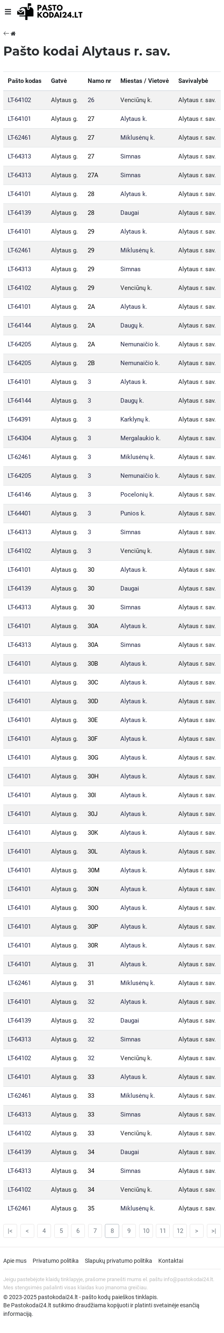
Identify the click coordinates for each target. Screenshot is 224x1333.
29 (91, 231)
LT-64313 (19, 156)
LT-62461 (19, 137)
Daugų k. (132, 325)
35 (91, 1208)
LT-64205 (19, 344)
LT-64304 (19, 438)
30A (93, 626)
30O (93, 908)
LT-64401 (19, 513)
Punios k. (133, 513)
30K (93, 832)
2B (91, 363)
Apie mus (15, 1260)
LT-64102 (19, 100)
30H (93, 776)
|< (10, 1231)
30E (93, 720)
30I (92, 795)
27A (93, 175)
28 (91, 194)
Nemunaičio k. (140, 344)
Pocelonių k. (137, 494)
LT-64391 (19, 419)
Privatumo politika (56, 1260)
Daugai (129, 212)
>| (213, 1231)
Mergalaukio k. (140, 438)
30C (93, 682)
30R (93, 945)
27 (91, 119)
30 (91, 569)
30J (93, 814)
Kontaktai (170, 1260)
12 (180, 1231)
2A (91, 306)
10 (146, 1231)
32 (91, 1001)
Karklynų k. (135, 419)
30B (93, 663)
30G (93, 757)
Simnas (130, 156)
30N (93, 889)
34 (91, 1152)
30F (93, 738)
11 (163, 1231)
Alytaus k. (133, 119)
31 (91, 964)
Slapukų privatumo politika (118, 1260)
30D (93, 701)
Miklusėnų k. (137, 137)
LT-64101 (19, 119)
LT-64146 (19, 494)
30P (93, 926)
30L (93, 851)
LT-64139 (19, 212)
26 (91, 100)
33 (91, 1077)
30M (94, 870)
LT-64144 (19, 325)
